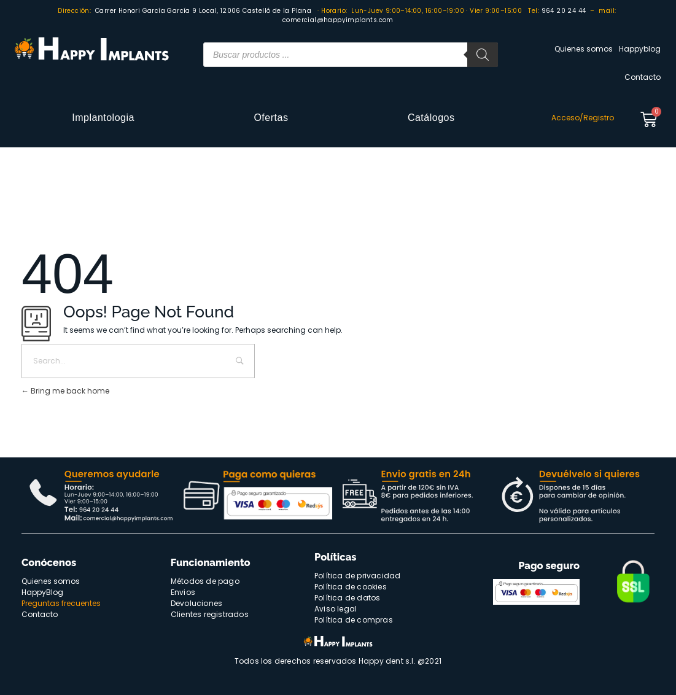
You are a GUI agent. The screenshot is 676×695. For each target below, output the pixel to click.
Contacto (642, 77)
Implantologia (103, 117)
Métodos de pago (205, 581)
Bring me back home (65, 391)
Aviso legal (335, 609)
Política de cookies (350, 586)
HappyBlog (42, 592)
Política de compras (353, 620)
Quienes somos (583, 49)
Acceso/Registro (582, 117)
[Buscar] (482, 54)
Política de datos (347, 597)
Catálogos (431, 117)
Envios (183, 592)
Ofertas (271, 117)
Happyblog (640, 49)
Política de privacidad (357, 575)
